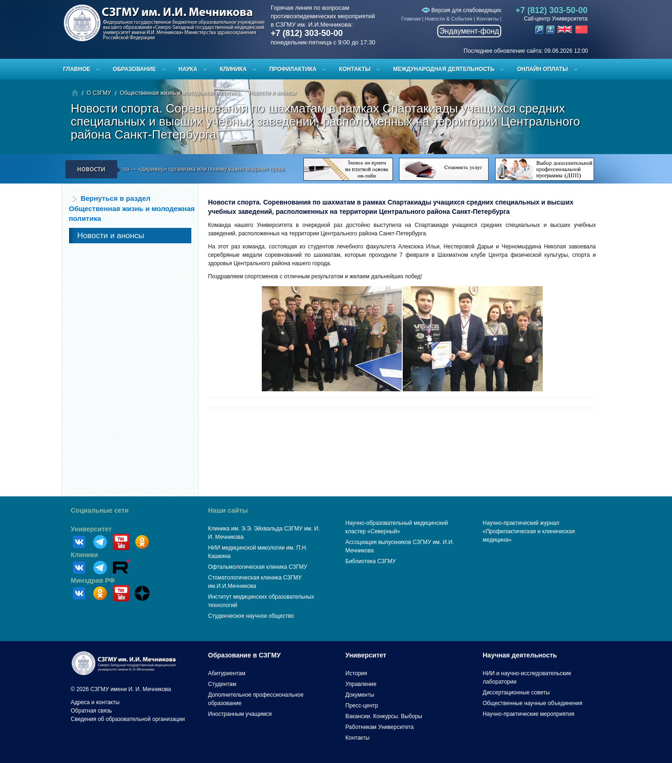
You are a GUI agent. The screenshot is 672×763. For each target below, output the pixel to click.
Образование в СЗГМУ (244, 655)
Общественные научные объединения (532, 703)
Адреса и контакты (95, 702)
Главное (76, 69)
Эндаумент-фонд (469, 31)
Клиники (84, 554)
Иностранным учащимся (240, 714)
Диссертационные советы (516, 692)
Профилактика (292, 69)
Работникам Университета (379, 727)
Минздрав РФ (93, 580)
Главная (411, 18)
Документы (359, 695)
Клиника (233, 69)
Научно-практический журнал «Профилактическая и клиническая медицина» (529, 531)
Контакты (487, 18)
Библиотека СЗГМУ (370, 561)
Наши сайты (228, 510)
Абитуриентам (226, 673)
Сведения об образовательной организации (128, 719)
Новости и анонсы (272, 93)
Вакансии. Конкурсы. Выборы (383, 716)
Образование (134, 69)
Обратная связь (91, 710)
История (356, 673)
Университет (91, 529)
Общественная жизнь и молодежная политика (180, 93)
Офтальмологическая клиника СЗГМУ (257, 567)
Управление (361, 684)
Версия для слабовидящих (461, 10)
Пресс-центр (361, 705)
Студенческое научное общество (251, 616)
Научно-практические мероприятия (528, 714)
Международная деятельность (443, 69)
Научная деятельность (520, 655)
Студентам (222, 684)
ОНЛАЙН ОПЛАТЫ (542, 69)
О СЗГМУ (99, 93)
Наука (187, 69)
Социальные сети (100, 510)
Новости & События (448, 18)
